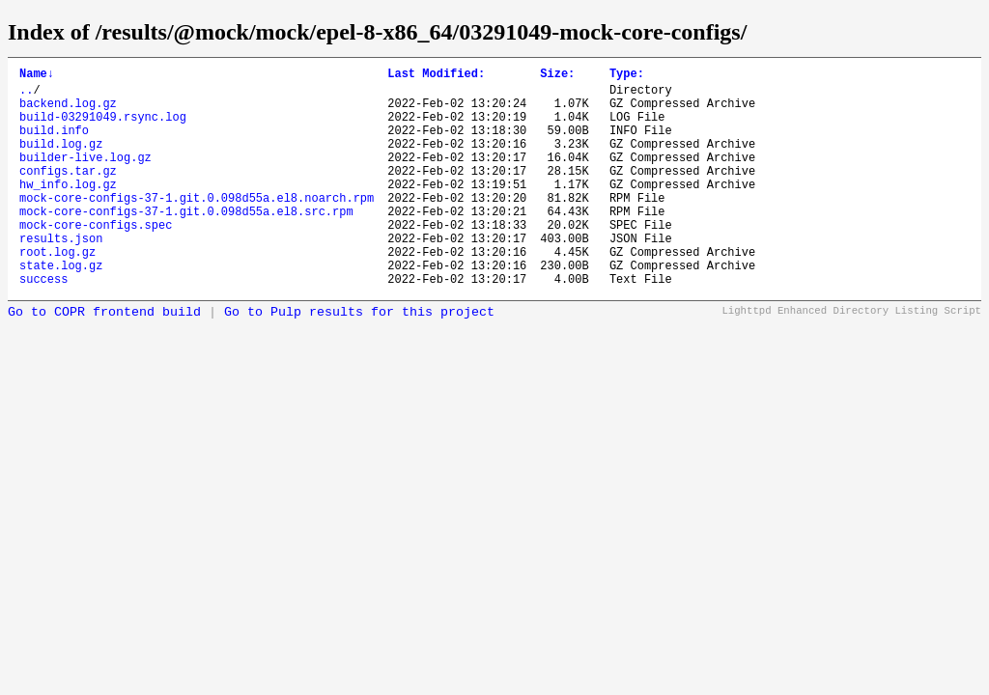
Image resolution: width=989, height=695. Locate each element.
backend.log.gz (68, 111)
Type (626, 76)
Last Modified (436, 76)
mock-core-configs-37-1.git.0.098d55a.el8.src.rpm (186, 243)
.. (26, 95)
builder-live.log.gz (85, 177)
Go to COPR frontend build (104, 358)
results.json (60, 275)
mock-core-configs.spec (95, 259)
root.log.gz (57, 292)
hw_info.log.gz (68, 210)
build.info (54, 144)
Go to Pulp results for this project (359, 358)
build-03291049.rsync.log (102, 128)
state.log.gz (60, 308)
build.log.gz (60, 161)
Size (557, 76)
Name (36, 76)
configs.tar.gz (68, 193)
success (43, 325)
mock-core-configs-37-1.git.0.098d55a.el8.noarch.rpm (196, 226)
